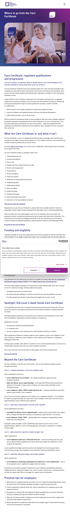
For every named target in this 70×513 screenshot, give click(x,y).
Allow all (57, 270)
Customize (34, 270)
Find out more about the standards (14, 204)
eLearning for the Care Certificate (14, 225)
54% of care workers (17, 146)
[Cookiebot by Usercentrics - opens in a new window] (60, 241)
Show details (60, 264)
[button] (64, 4)
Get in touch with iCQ (10, 354)
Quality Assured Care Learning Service (45, 282)
